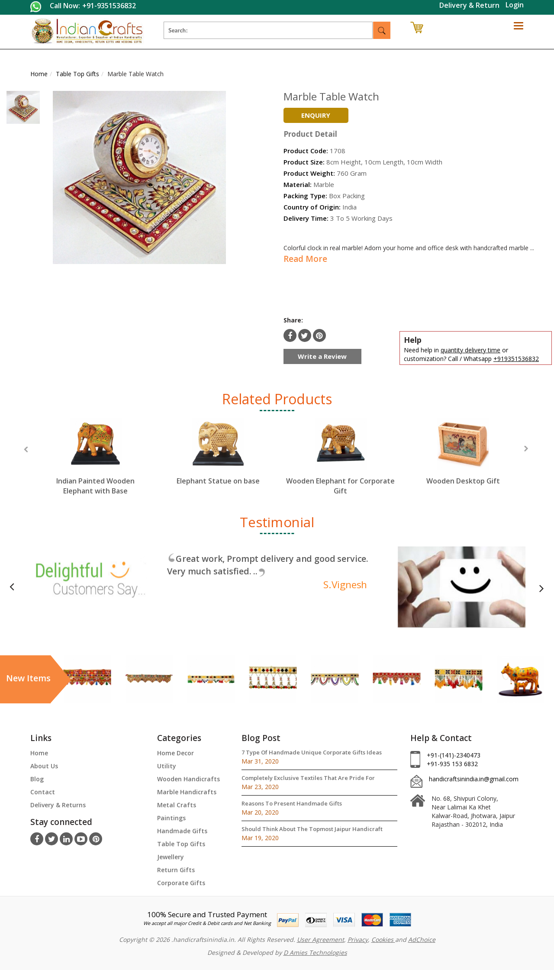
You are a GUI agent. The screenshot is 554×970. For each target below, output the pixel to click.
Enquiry (315, 115)
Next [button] (526, 448)
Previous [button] (26, 449)
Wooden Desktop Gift (463, 481)
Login (515, 5)
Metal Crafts (176, 805)
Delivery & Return (469, 5)
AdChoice (421, 939)
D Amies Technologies (315, 952)
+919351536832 (516, 358)
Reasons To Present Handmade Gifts (292, 803)
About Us (44, 766)
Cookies (383, 939)
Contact (42, 792)
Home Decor (175, 753)
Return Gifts (176, 870)
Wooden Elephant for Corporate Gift (340, 486)
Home (39, 753)
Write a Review (322, 356)
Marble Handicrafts (186, 792)
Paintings (171, 818)
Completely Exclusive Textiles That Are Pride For (308, 778)
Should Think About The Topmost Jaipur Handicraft (312, 829)
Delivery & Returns (58, 805)
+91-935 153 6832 (452, 764)
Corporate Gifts (181, 883)
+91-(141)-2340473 (453, 755)
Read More (305, 258)
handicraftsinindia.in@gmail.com (474, 779)
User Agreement (320, 939)
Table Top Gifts (181, 844)
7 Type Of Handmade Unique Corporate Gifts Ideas (312, 752)
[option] (95, 464)
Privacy (358, 939)
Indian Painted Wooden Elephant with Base (95, 486)
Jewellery (170, 857)
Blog (37, 779)
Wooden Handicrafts (188, 779)
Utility (166, 766)
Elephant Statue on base (218, 481)
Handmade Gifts (182, 831)
